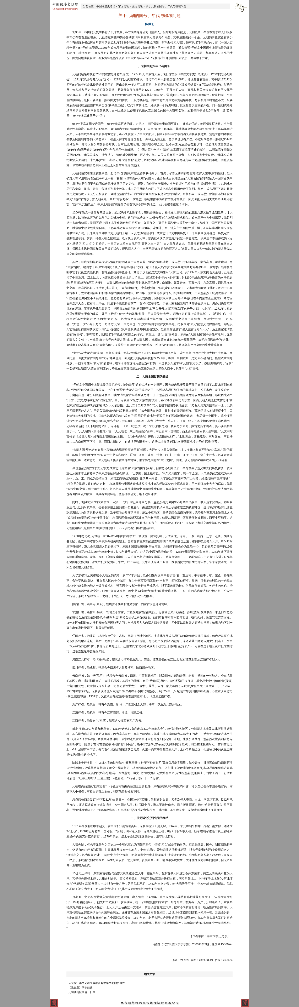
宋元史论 (123, 6)
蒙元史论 (137, 6)
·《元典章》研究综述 (80, 987)
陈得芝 (149, 24)
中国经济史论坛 (105, 6)
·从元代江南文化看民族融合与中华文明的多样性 (96, 983)
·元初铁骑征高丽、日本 (81, 992)
